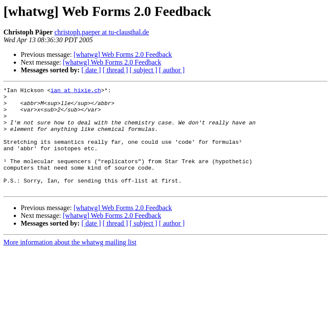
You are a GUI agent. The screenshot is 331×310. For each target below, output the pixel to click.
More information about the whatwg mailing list (69, 263)
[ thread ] (115, 70)
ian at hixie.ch (75, 91)
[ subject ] (143, 70)
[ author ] (172, 70)
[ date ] (91, 70)
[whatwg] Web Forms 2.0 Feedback (123, 54)
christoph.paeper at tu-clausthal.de (101, 32)
